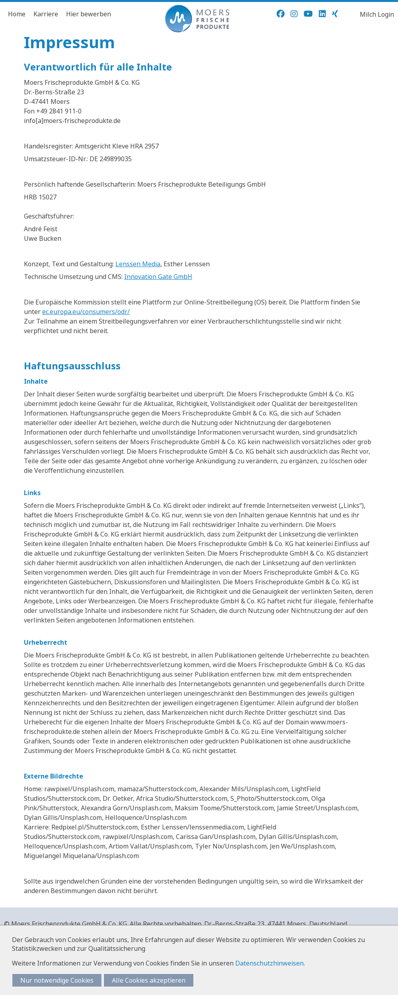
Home (16, 14)
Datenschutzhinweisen (269, 963)
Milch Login (377, 14)
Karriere (45, 14)
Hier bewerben (88, 14)
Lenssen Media (137, 263)
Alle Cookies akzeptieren (148, 980)
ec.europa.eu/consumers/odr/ (86, 311)
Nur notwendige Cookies (57, 980)
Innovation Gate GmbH (158, 276)
